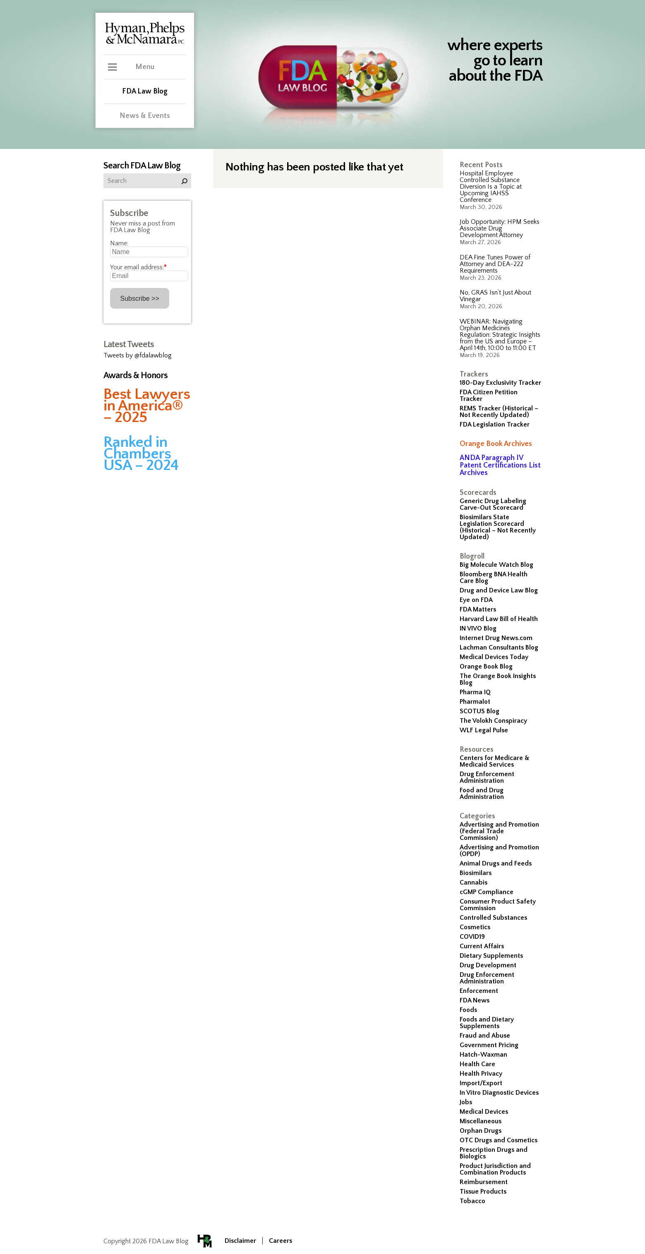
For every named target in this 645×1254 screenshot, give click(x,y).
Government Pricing (489, 1045)
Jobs (466, 1102)
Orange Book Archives (496, 444)
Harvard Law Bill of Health (499, 619)
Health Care (477, 1064)
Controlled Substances (493, 917)
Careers (280, 1240)
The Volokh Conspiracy (493, 720)
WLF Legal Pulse (484, 730)
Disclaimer (240, 1240)
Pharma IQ (475, 692)
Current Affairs (482, 946)
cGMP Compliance (486, 892)
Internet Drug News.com (496, 638)
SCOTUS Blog (479, 711)
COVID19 (472, 936)
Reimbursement (484, 1182)
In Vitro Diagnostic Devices (499, 1092)
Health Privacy (481, 1073)
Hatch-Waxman (483, 1054)
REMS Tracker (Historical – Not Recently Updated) (499, 412)
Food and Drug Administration (482, 793)
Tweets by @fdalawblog (137, 355)
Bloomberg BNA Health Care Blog (494, 578)
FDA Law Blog (145, 91)
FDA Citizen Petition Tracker (489, 395)
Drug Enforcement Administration (487, 777)
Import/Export (481, 1083)
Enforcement (479, 991)
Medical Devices (484, 1111)
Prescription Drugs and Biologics (494, 1153)
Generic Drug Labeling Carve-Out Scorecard (493, 504)
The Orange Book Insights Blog (498, 679)
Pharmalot (475, 701)
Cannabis (473, 882)
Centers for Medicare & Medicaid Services (495, 761)
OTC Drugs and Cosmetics (498, 1140)
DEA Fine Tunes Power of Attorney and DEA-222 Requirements (495, 264)
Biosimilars (476, 873)
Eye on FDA (476, 600)
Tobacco (472, 1201)
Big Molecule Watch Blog (496, 564)
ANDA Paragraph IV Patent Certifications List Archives (500, 465)
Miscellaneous (480, 1121)
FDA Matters (478, 609)
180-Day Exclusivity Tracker (500, 382)
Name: (119, 243)
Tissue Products (483, 1191)
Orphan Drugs (480, 1130)
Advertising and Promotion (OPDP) (499, 851)
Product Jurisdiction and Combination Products (495, 1169)
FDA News (474, 1000)
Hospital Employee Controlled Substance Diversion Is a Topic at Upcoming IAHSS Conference (491, 187)
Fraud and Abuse (485, 1035)
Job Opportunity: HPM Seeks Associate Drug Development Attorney (499, 228)
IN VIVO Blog (478, 628)
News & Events (145, 116)
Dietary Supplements (491, 955)
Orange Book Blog (486, 666)
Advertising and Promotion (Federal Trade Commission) (499, 831)
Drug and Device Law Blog (499, 590)
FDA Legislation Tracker (495, 424)
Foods (468, 1010)
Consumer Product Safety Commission (498, 905)
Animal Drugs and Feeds (496, 863)
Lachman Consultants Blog (499, 647)
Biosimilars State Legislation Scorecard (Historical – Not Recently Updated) (498, 527)
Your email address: (138, 267)
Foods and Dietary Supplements (487, 1023)
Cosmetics (475, 927)
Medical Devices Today (494, 657)
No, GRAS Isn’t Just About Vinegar (495, 296)
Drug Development (488, 965)
